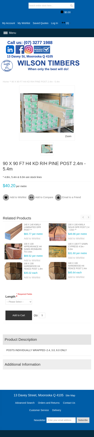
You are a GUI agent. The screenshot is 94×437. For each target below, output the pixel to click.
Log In (54, 23)
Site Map (70, 395)
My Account (8, 23)
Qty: (36, 315)
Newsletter (39, 420)
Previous (83, 217)
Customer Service (39, 410)
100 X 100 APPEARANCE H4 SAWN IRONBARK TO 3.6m (33, 248)
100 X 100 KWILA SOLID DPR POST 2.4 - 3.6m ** (78, 227)
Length (11, 296)
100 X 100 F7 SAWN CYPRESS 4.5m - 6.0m (78, 246)
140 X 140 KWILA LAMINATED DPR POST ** (32, 227)
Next (88, 217)
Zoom (68, 136)
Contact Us (69, 402)
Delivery (56, 410)
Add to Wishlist (32, 238)
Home (6, 81)
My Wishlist (24, 23)
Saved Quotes (40, 23)
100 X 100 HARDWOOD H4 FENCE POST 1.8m (33, 266)
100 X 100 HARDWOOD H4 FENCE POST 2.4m (77, 266)
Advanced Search (25, 402)
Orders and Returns (49, 402)
